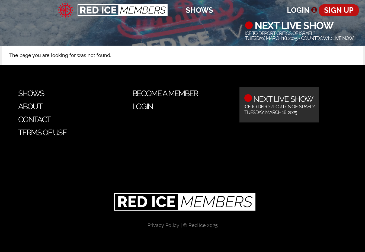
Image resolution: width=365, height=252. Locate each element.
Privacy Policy (163, 225)
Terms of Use (42, 132)
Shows (199, 10)
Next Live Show (293, 26)
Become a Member (165, 93)
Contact (34, 119)
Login (298, 10)
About (30, 106)
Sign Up (339, 10)
